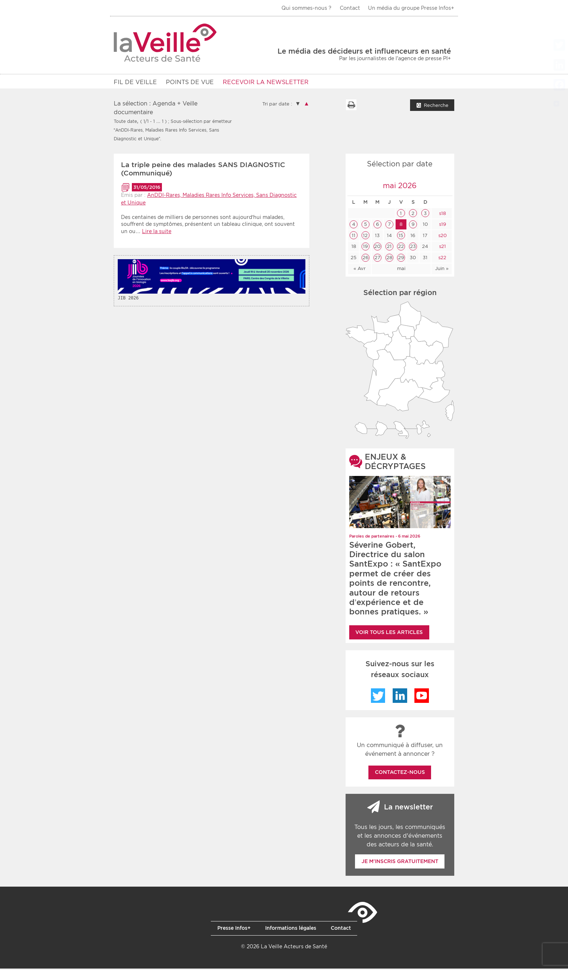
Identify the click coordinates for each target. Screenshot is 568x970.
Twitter (378, 697)
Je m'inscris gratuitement (400, 863)
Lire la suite (156, 233)
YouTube (421, 697)
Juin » (441, 270)
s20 (442, 237)
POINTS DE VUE (190, 82)
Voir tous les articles (389, 634)
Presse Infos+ (234, 929)
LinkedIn (400, 697)
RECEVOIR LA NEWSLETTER (266, 82)
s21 (442, 247)
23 (413, 247)
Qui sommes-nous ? (306, 8)
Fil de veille (135, 82)
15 (400, 237)
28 (389, 259)
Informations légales (290, 929)
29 (401, 259)
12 (365, 237)
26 (365, 259)
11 (353, 237)
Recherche (436, 106)
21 (389, 247)
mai (401, 270)
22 (401, 247)
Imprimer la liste (351, 106)
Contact (350, 8)
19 (365, 247)
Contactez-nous (400, 773)
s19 (442, 225)
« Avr (360, 270)
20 (377, 247)
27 (377, 259)
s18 (442, 214)
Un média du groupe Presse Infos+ (411, 8)
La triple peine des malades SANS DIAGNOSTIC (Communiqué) (203, 170)
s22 (441, 259)
